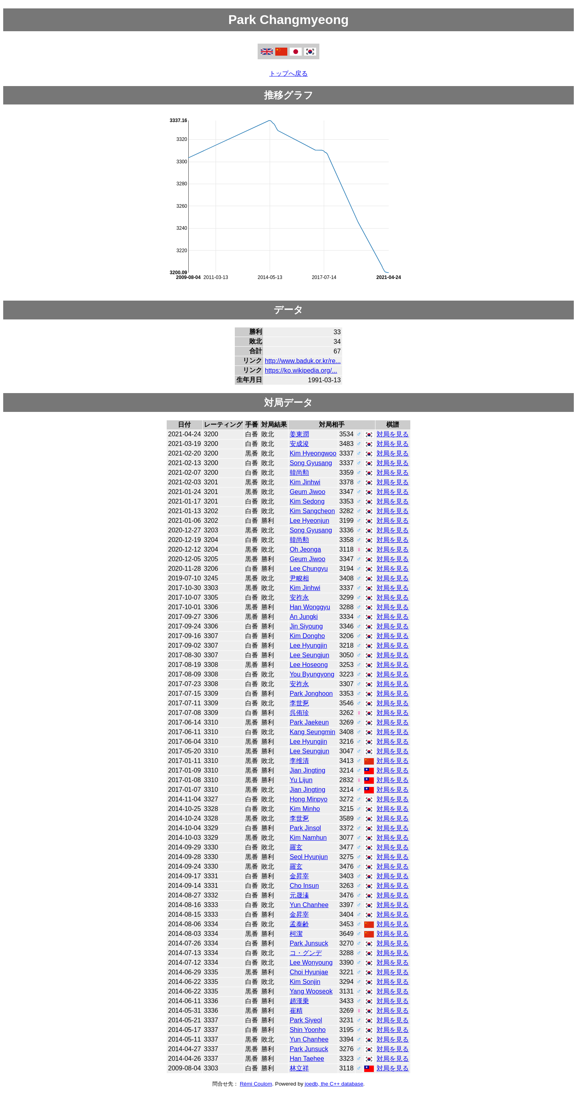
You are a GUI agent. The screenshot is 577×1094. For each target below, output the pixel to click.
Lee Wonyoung (311, 962)
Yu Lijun (301, 780)
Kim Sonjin (305, 981)
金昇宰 (299, 876)
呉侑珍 (299, 712)
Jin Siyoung (306, 626)
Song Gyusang (311, 463)
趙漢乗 (299, 1001)
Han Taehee (307, 1058)
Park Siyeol (306, 1020)
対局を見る (393, 434)
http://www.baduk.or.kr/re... (303, 360)
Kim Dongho (307, 635)
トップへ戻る (288, 73)
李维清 (299, 760)
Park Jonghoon (311, 693)
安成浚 (299, 443)
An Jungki (304, 616)
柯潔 (296, 933)
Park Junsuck (309, 943)
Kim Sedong (307, 501)
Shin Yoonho (308, 1029)
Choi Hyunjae (309, 972)
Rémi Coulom (256, 1084)
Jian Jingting (307, 770)
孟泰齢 (299, 924)
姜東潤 (299, 434)
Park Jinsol (305, 828)
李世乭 (299, 703)
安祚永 (299, 597)
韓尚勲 (299, 472)
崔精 (296, 1010)
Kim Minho (305, 808)
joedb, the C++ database (334, 1084)
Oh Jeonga (305, 549)
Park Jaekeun (309, 722)
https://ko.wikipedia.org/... (301, 370)
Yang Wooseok (311, 991)
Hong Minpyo (308, 799)
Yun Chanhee (309, 904)
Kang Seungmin (312, 732)
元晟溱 (299, 895)
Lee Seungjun (309, 655)
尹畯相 (299, 578)
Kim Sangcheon (312, 511)
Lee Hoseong (309, 664)
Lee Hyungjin (308, 645)
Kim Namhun (308, 837)
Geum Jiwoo (307, 491)
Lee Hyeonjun (309, 520)
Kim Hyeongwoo (313, 453)
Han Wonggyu (310, 607)
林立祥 (299, 1068)
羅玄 (296, 847)
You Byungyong (312, 674)
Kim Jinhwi (305, 482)
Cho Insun (304, 885)
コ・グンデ (306, 952)
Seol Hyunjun (309, 856)
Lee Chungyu (309, 568)
